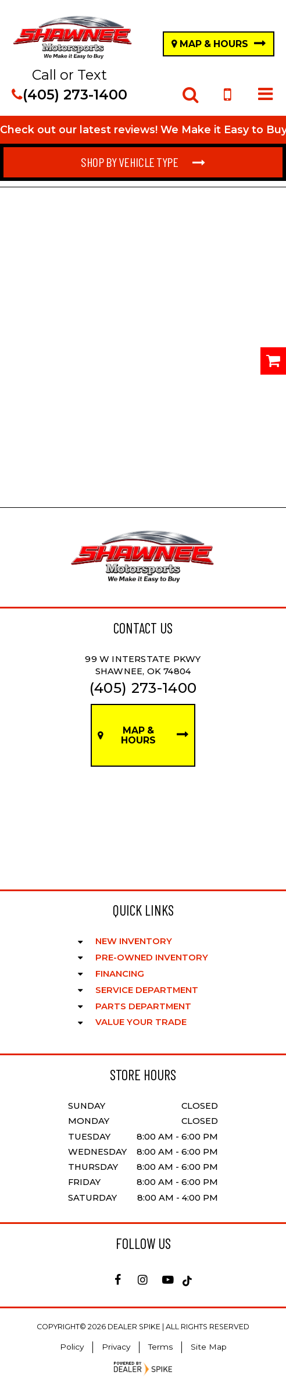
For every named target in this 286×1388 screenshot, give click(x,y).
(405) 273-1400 (69, 94)
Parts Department (143, 1006)
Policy (72, 1346)
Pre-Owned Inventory (151, 957)
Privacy (116, 1346)
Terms (160, 1346)
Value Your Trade (141, 1022)
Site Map (209, 1346)
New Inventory (133, 941)
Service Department (146, 990)
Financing (119, 974)
